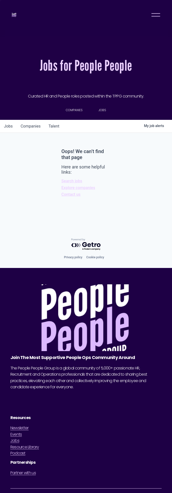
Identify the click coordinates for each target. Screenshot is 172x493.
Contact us (70, 194)
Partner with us (23, 473)
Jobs (14, 440)
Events (16, 434)
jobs (8, 126)
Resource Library (24, 447)
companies (31, 126)
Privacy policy (73, 257)
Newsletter (19, 428)
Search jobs (71, 181)
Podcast (17, 453)
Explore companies (78, 187)
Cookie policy (95, 257)
